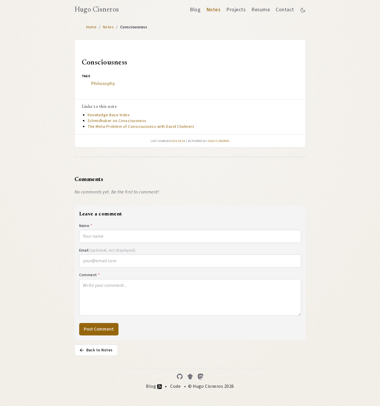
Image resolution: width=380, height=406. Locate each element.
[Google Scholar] (190, 376)
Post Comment (99, 329)
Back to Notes (96, 350)
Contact (285, 9)
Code (175, 386)
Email (107, 250)
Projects (236, 9)
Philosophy (103, 83)
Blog (195, 9)
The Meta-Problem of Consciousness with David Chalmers (141, 127)
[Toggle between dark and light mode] (303, 10)
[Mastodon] (200, 376)
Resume (260, 9)
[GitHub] (180, 376)
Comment (89, 275)
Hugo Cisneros (97, 9)
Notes (213, 9)
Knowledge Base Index (109, 115)
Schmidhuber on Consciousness (117, 121)
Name (85, 226)
